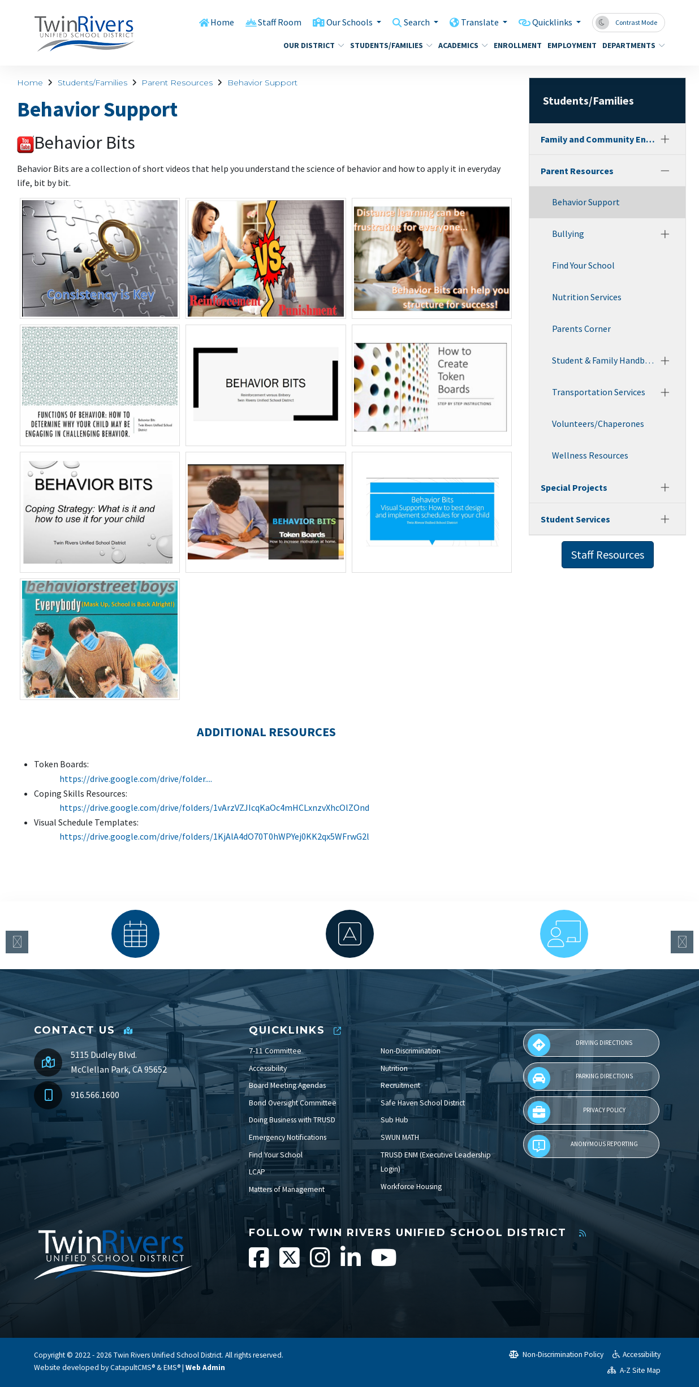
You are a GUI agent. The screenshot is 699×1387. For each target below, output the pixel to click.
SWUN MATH (400, 1137)
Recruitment (400, 1085)
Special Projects (574, 487)
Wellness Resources (590, 455)
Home (206, 22)
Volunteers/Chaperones (598, 423)
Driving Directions (580, 1045)
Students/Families (387, 45)
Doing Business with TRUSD (292, 1120)
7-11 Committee (275, 1051)
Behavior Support (262, 82)
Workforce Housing (411, 1186)
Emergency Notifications (287, 1137)
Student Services (575, 519)
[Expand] (665, 139)
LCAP (257, 1172)
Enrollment (515, 45)
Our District (310, 45)
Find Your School (583, 265)
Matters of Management (287, 1189)
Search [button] (409, 22)
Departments (630, 45)
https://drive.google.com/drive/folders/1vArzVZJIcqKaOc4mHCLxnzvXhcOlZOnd (214, 807)
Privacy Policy (576, 1112)
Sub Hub (394, 1120)
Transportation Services (598, 391)
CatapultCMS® (132, 1367)
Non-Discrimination (411, 1051)
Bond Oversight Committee (292, 1103)
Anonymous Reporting (582, 1146)
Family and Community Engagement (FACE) (598, 139)
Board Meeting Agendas (287, 1085)
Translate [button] (475, 22)
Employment (569, 45)
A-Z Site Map (634, 1370)
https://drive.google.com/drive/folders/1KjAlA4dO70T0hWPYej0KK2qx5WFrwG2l (214, 836)
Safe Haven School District (423, 1103)
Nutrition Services (587, 297)
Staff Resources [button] (607, 554)
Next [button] (682, 942)
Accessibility (268, 1068)
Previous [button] (17, 942)
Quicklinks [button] (550, 22)
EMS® (171, 1367)
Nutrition (394, 1068)
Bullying (568, 233)
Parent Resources (177, 82)
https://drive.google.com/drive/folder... (134, 778)
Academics (460, 45)
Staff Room (265, 22)
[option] (135, 934)
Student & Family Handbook (604, 360)
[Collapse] (665, 171)
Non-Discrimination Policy (556, 1354)
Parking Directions (580, 1078)
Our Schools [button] (338, 22)
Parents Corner (581, 328)
